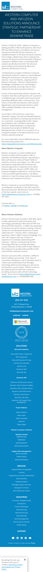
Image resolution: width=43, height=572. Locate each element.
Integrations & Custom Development (21, 476)
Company (17, 315)
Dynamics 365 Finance (21, 394)
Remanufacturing (21, 513)
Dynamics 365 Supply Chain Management (21, 401)
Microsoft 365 (21, 372)
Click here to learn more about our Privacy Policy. (12, 566)
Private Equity (21, 525)
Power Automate (21, 418)
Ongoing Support (21, 482)
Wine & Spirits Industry (21, 522)
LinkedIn (13, 206)
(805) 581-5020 (21, 300)
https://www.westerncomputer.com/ (16, 194)
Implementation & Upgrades (21, 469)
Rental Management (21, 519)
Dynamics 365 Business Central (22, 382)
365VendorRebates (21, 460)
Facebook (24, 206)
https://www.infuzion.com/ (29, 274)
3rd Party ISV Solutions (21, 363)
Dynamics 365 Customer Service (21, 388)
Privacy (33, 543)
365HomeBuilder (21, 443)
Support (21, 531)
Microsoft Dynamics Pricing (21, 360)
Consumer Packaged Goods (21, 501)
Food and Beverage (21, 507)
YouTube (30, 538)
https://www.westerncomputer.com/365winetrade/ (22, 144)
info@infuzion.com (9, 276)
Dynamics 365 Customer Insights (21, 385)
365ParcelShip (21, 457)
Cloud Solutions (21, 479)
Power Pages (21, 424)
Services (21, 466)
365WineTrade (21, 437)
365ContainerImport (21, 446)
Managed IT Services (21, 488)
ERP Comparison (21, 357)
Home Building (21, 516)
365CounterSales (21, 454)
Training (21, 472)
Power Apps (21, 415)
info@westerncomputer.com (21, 311)
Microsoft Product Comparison (21, 354)
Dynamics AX (21, 366)
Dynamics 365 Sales (21, 397)
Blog (13, 538)
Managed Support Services (21, 485)
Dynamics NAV (21, 369)
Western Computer (12, 6)
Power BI (22, 421)
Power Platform (21, 412)
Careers (25, 315)
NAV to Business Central (21, 491)
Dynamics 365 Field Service (21, 391)
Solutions (21, 346)
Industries (21, 497)
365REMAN (21, 440)
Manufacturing (21, 510)
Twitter (6, 206)
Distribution (21, 504)
